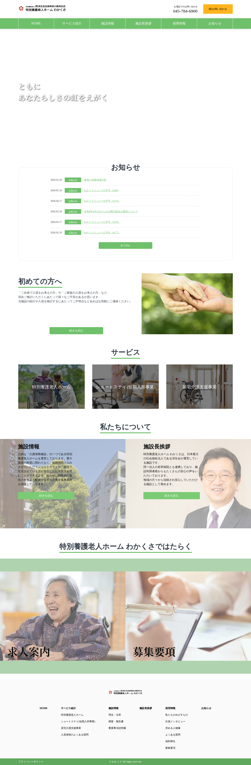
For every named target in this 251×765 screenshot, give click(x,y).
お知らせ (214, 23)
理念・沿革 (115, 715)
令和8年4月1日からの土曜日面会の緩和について (111, 211)
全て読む (125, 245)
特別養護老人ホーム (72, 715)
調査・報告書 (116, 721)
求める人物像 (172, 728)
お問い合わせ (218, 9)
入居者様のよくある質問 (74, 734)
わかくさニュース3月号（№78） (102, 222)
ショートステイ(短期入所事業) (78, 721)
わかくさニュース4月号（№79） (102, 201)
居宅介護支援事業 (71, 728)
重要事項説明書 (117, 728)
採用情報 (179, 23)
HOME (36, 23)
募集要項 (170, 748)
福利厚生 (170, 741)
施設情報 (107, 23)
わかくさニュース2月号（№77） (102, 232)
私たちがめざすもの (176, 715)
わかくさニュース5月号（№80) (101, 190)
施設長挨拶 (143, 23)
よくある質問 (172, 734)
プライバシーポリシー (30, 761)
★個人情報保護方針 (95, 180)
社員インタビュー (175, 721)
